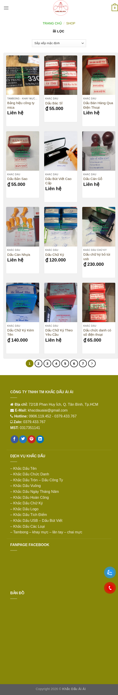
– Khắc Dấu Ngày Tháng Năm (34, 492)
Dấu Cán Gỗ (93, 179)
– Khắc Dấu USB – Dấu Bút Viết (36, 520)
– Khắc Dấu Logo (24, 509)
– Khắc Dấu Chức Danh (29, 474)
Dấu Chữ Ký (54, 254)
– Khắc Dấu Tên (23, 468)
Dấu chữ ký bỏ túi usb (96, 256)
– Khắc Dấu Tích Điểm (28, 515)
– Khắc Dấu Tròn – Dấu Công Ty (36, 480)
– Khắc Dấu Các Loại (27, 526)
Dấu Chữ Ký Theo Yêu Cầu (59, 332)
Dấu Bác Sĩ (54, 103)
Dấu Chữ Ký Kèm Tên (20, 332)
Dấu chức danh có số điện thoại (97, 332)
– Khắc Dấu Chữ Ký (26, 503)
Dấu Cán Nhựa (18, 254)
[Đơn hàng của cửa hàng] (59, 43)
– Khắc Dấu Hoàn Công (29, 497)
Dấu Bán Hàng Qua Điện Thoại (98, 105)
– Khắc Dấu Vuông (25, 486)
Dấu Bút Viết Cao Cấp (58, 181)
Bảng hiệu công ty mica (20, 105)
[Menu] (6, 7)
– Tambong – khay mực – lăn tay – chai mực (46, 532)
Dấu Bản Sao (17, 179)
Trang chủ (52, 23)
